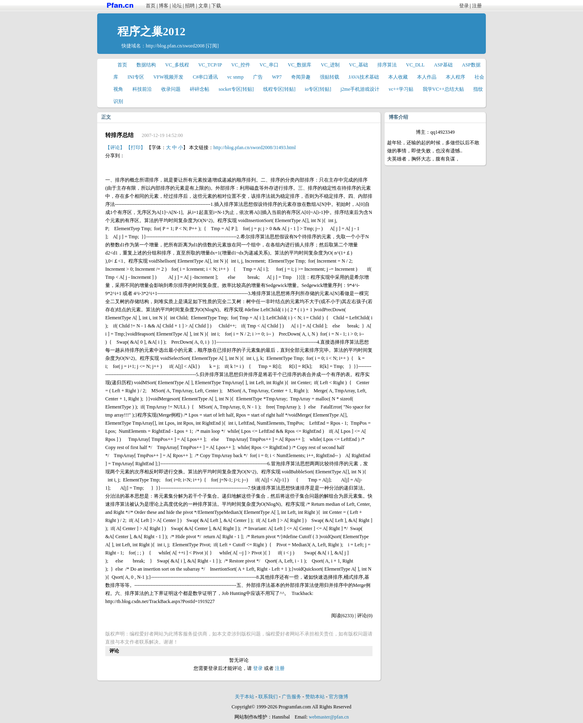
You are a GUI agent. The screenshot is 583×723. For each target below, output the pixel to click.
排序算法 (387, 65)
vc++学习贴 (401, 89)
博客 (163, 6)
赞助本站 (315, 696)
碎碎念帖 (199, 89)
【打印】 (135, 147)
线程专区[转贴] (279, 89)
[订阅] (212, 46)
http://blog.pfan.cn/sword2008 (175, 46)
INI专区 (136, 77)
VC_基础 (358, 65)
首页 (150, 6)
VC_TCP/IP (210, 65)
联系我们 (268, 696)
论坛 (177, 6)
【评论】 (115, 147)
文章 (203, 6)
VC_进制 (330, 65)
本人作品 (426, 77)
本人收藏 (398, 77)
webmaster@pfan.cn (329, 717)
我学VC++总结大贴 (443, 89)
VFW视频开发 (168, 77)
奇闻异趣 (301, 77)
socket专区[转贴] (236, 89)
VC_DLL (415, 65)
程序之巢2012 (151, 31)
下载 (216, 6)
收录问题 (171, 89)
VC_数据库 (300, 65)
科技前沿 (142, 89)
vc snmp (235, 77)
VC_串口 (269, 65)
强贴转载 (329, 77)
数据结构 (146, 65)
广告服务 (291, 696)
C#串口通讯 (205, 77)
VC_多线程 (177, 65)
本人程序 (455, 77)
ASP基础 (443, 65)
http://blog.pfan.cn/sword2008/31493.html (254, 147)
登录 (464, 6)
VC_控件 (240, 65)
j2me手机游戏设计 (359, 89)
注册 (477, 6)
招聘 (190, 6)
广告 (258, 77)
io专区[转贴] (318, 89)
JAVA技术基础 (364, 77)
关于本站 (244, 696)
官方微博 (338, 696)
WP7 (277, 77)
